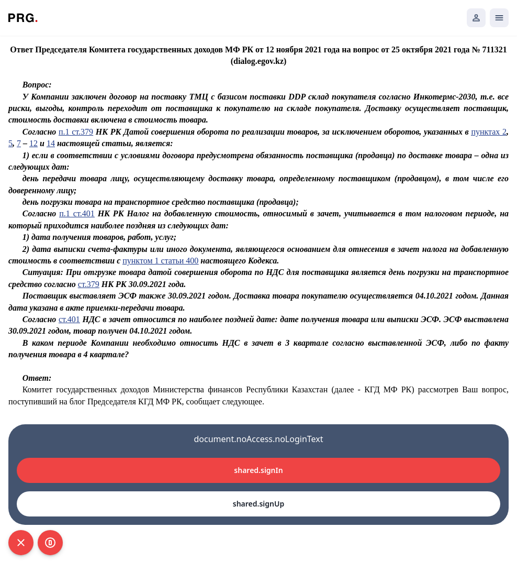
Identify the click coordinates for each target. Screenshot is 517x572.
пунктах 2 (489, 131)
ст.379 (88, 284)
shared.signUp (258, 504)
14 (51, 143)
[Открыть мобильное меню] (499, 17)
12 (33, 143)
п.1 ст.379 (76, 131)
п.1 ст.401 (76, 213)
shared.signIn (258, 470)
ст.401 (69, 319)
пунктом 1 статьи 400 (160, 260)
